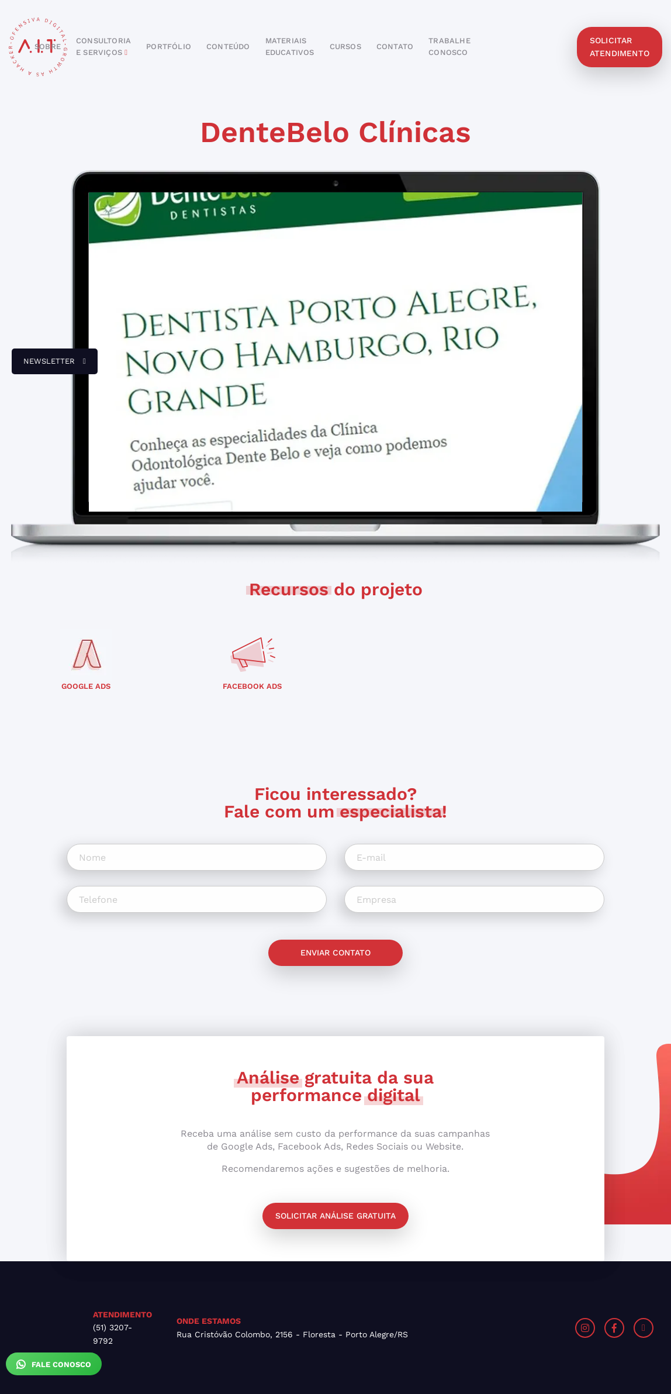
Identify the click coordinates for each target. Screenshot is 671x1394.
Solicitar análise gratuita (335, 1215)
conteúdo (228, 46)
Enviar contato (335, 952)
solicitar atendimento (619, 47)
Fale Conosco (53, 1364)
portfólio (168, 46)
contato (394, 46)
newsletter (49, 365)
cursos (345, 46)
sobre (47, 46)
